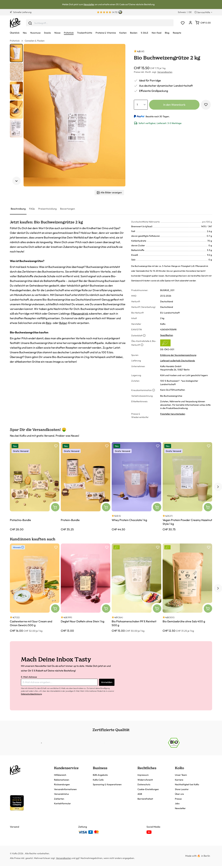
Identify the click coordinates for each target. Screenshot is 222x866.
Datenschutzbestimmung (31, 694)
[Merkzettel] (182, 22)
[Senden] (30, 22)
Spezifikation (166, 335)
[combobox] (100, 22)
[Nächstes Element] (16, 181)
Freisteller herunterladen (172, 413)
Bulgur (63, 323)
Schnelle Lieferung (21, 12)
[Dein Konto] (190, 22)
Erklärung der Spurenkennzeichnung (178, 355)
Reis (48, 323)
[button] (16, 53)
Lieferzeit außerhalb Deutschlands (177, 360)
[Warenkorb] (203, 22)
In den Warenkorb (174, 104)
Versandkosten (164, 72)
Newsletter (89, 4)
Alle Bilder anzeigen (109, 192)
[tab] (18, 209)
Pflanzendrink (79, 313)
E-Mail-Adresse (29, 676)
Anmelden (106, 682)
